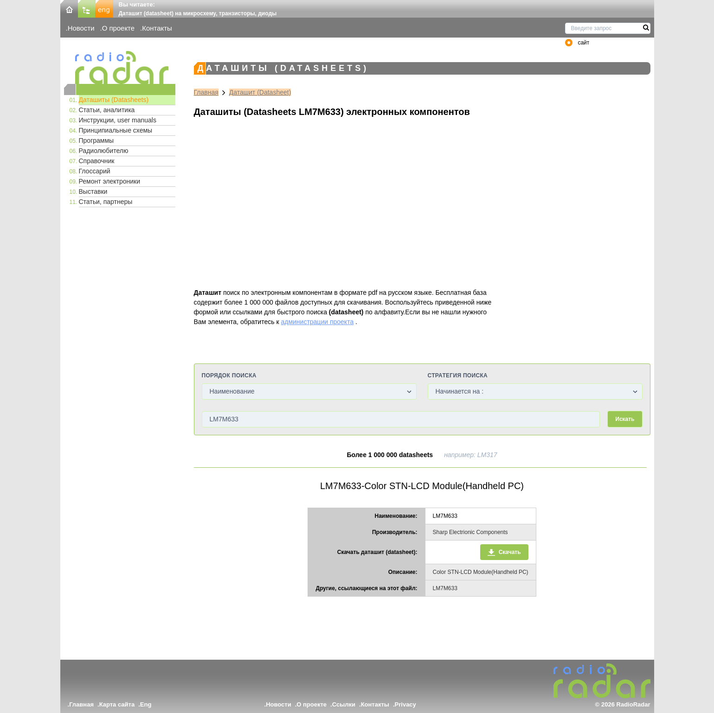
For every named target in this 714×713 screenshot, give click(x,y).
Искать (624, 419)
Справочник (97, 161)
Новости (81, 28)
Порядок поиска (229, 375)
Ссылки (343, 704)
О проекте (118, 28)
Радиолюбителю (104, 150)
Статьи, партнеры (106, 201)
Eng (146, 704)
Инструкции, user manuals (117, 120)
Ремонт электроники (110, 181)
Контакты (157, 28)
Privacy (405, 704)
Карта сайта (117, 704)
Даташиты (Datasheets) (114, 99)
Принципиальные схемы (116, 130)
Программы (96, 140)
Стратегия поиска (458, 375)
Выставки (93, 191)
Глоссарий (94, 171)
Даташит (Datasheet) (260, 92)
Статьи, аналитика (107, 110)
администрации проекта (317, 321)
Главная (206, 92)
